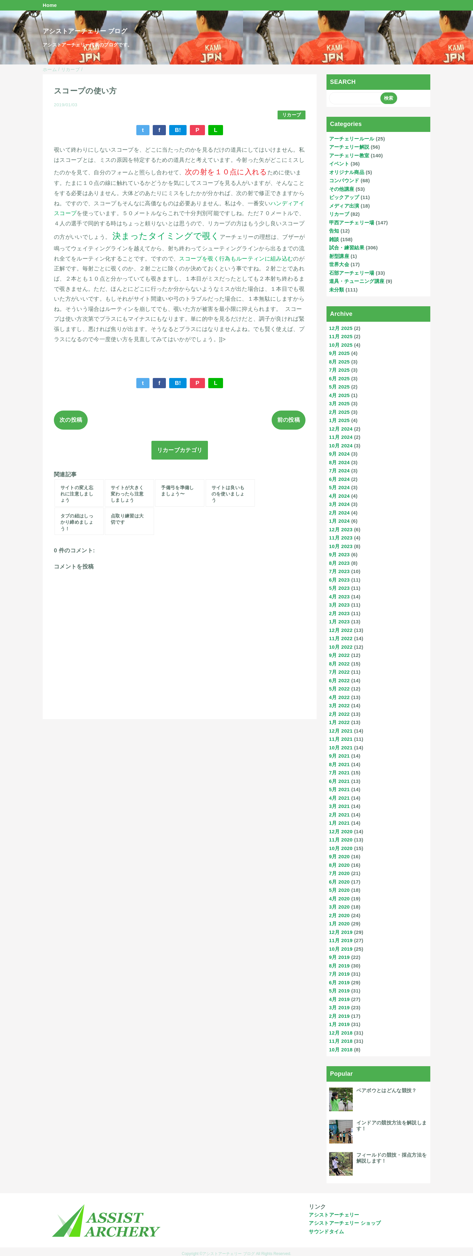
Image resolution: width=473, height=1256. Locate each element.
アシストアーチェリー (334, 1215)
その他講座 (341, 189)
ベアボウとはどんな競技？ (386, 1090)
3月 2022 (339, 705)
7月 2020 (339, 873)
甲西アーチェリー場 (351, 222)
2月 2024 (339, 512)
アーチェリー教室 (349, 155)
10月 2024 (341, 445)
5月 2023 (339, 588)
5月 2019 (339, 990)
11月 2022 (341, 638)
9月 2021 (339, 756)
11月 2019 (341, 940)
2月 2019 (339, 1016)
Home (50, 5)
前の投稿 (288, 420)
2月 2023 (339, 613)
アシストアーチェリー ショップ (345, 1223)
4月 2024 (339, 496)
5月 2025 (339, 386)
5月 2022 (339, 688)
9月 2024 (339, 454)
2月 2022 (339, 714)
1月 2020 (339, 923)
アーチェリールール (351, 138)
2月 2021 (339, 814)
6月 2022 (339, 680)
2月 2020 (339, 915)
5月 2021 (339, 789)
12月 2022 (341, 630)
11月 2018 (341, 1041)
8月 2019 (339, 965)
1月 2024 (339, 521)
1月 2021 (339, 823)
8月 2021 (339, 764)
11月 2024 (341, 437)
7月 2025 (339, 370)
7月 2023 (339, 571)
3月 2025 (339, 403)
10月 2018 (341, 1049)
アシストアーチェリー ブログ (85, 31)
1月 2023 (339, 621)
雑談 (334, 239)
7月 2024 (339, 470)
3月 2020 (339, 907)
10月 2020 (341, 848)
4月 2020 (339, 898)
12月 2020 (341, 831)
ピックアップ (344, 197)
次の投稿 (70, 420)
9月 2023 (339, 554)
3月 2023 (339, 605)
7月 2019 (339, 974)
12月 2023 (341, 529)
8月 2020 (339, 865)
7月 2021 (339, 772)
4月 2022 (339, 697)
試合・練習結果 (346, 247)
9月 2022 (339, 655)
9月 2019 (339, 957)
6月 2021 (339, 781)
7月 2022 (339, 672)
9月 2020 (339, 856)
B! (178, 130)
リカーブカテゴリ (180, 450)
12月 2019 (341, 932)
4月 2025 (339, 395)
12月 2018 (341, 1033)
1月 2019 (339, 1024)
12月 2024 (341, 429)
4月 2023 (339, 596)
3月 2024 (339, 504)
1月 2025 (339, 420)
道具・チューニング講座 (357, 281)
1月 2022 (339, 722)
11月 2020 (341, 839)
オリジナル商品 (346, 172)
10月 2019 (341, 949)
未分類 (336, 289)
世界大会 (339, 264)
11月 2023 (341, 537)
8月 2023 (339, 563)
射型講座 (339, 256)
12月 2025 (341, 328)
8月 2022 (339, 663)
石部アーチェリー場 (351, 273)
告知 (334, 231)
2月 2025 (339, 412)
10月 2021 (341, 747)
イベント (339, 163)
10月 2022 (341, 647)
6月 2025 (339, 378)
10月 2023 (341, 546)
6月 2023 (339, 580)
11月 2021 (341, 739)
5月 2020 (339, 890)
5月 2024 (339, 487)
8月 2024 (339, 462)
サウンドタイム (326, 1231)
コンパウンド (344, 180)
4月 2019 (339, 999)
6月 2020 (339, 882)
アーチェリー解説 (349, 147)
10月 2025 (341, 345)
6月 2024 (339, 479)
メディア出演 (344, 206)
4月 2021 (339, 798)
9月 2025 (339, 353)
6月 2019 (339, 982)
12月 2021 (341, 731)
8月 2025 (339, 361)
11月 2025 (341, 336)
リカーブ (291, 115)
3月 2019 (339, 1007)
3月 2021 (339, 806)
